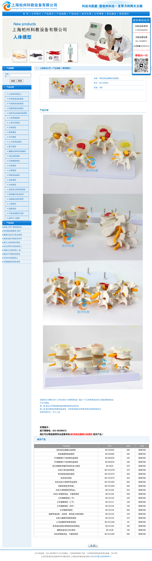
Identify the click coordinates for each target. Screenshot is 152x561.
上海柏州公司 (45, 68)
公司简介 (36, 13)
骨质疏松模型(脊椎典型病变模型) (66, 526)
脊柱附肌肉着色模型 (66, 474)
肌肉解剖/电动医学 (16, 194)
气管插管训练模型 (16, 104)
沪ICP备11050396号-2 (102, 556)
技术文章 (87, 13)
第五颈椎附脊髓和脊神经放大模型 (66, 466)
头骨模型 (12, 127)
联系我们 (124, 13)
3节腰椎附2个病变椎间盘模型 (66, 462)
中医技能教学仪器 (16, 213)
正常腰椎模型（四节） (66, 506)
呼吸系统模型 (14, 175)
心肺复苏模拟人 (15, 94)
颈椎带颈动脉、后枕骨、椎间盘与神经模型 (66, 514)
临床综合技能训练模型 (18, 113)
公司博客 (99, 13)
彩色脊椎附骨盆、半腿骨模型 (66, 534)
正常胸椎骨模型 (66, 510)
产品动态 (74, 13)
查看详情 (142, 450)
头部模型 (12, 166)
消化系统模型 (14, 156)
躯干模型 (12, 146)
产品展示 (49, 13)
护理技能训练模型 (16, 99)
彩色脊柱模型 (66, 478)
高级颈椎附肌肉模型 (66, 454)
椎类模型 (12, 132)
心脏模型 (12, 170)
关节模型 (12, 137)
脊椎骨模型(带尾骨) (66, 486)
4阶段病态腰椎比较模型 (66, 450)
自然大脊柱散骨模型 (66, 470)
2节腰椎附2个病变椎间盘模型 (66, 458)
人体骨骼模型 (14, 118)
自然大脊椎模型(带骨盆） (66, 490)
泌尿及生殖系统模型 (17, 189)
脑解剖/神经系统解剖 (17, 151)
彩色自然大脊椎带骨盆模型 (66, 482)
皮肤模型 (12, 180)
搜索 (13, 81)
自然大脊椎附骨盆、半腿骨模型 (66, 494)
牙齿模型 (12, 185)
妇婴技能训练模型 (16, 108)
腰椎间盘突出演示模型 (66, 530)
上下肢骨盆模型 (15, 142)
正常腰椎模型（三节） (66, 502)
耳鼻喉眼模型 (14, 161)
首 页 (26, 13)
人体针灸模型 (14, 123)
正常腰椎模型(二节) (66, 498)
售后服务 (112, 13)
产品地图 (61, 13)
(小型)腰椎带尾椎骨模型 (66, 522)
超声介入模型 (14, 218)
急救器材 (12, 209)
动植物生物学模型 (16, 199)
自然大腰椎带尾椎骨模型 (66, 518)
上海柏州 (12, 204)
